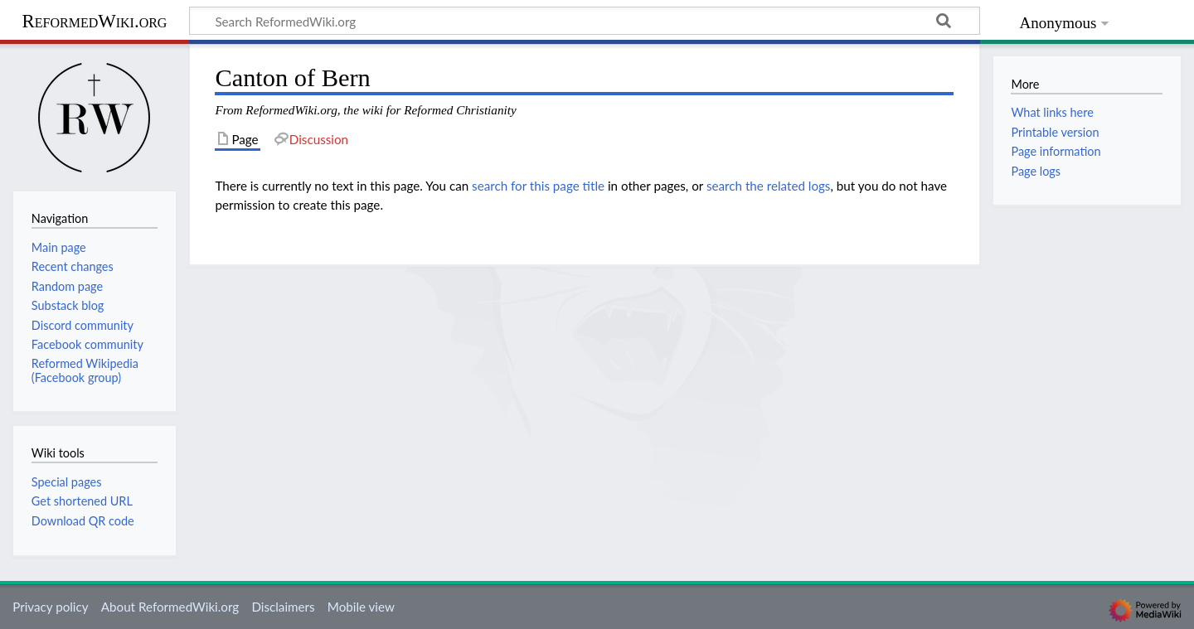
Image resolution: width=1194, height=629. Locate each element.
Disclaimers (282, 606)
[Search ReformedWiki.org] (584, 20)
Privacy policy (50, 606)
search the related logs (768, 185)
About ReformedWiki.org (170, 606)
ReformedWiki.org (94, 21)
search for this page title (538, 185)
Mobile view (361, 606)
